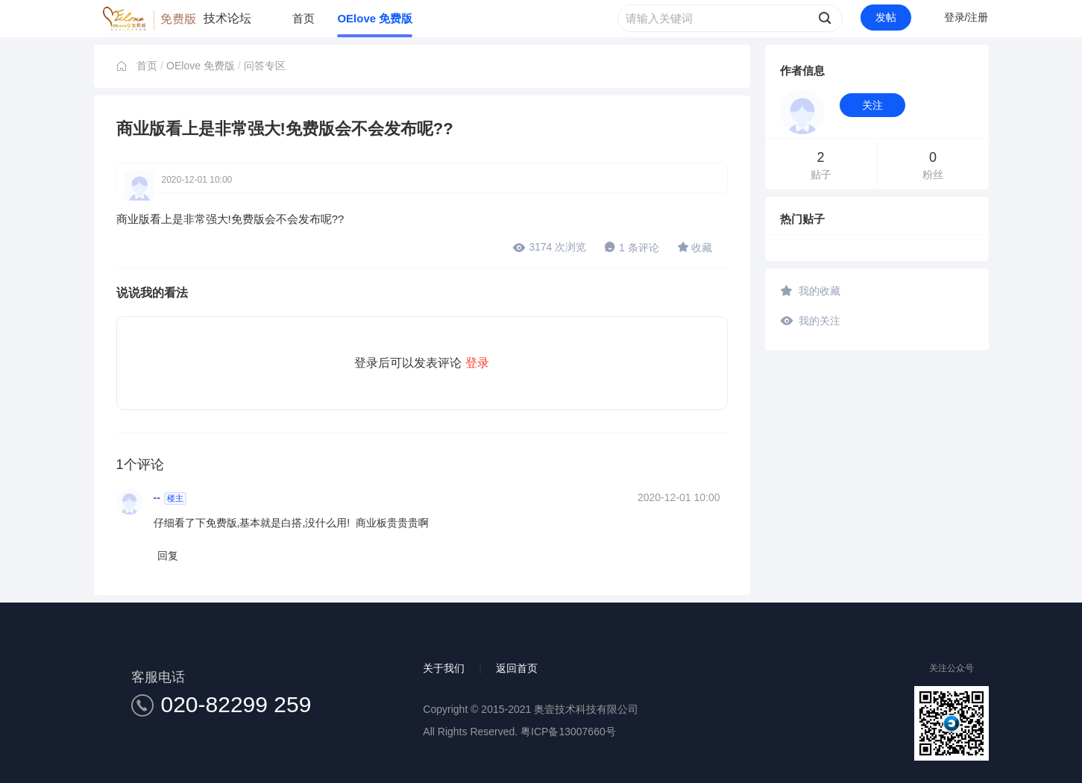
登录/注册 (966, 17)
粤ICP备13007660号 (568, 732)
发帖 (885, 17)
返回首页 (517, 668)
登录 (477, 362)
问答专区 (265, 66)
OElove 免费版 (374, 18)
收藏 (695, 247)
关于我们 (444, 668)
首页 (303, 18)
